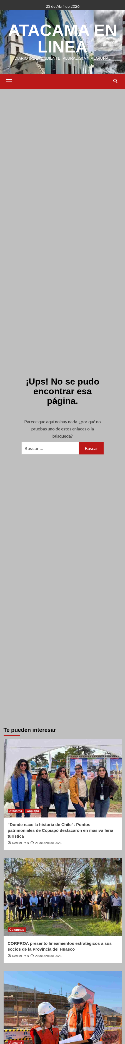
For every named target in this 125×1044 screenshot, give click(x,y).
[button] (9, 81)
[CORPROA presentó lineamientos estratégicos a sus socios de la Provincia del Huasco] (63, 897)
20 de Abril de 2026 (48, 956)
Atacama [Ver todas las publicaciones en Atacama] (15, 810)
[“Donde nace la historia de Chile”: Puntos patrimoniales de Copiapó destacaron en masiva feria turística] (63, 778)
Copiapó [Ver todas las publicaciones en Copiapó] (33, 810)
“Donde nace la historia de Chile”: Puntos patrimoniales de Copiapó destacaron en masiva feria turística (60, 830)
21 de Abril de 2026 (48, 843)
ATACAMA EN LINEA (62, 38)
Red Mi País (20, 843)
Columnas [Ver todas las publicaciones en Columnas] (16, 929)
